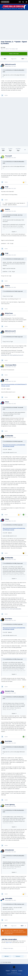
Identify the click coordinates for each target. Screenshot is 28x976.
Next (23, 58)
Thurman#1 (20, 407)
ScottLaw (19, 904)
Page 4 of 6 (14, 58)
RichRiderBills (20, 70)
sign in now (8, 942)
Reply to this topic (14, 53)
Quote (6, 95)
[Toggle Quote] (3, 70)
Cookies (20, 970)
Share (7, 956)
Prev (5, 58)
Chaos (18, 563)
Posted (10, 66)
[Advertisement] (14, 25)
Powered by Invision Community (14, 973)
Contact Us (14, 970)
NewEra (19, 259)
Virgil (3, 47)
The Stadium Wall (13, 48)
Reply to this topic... (8, 948)
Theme (8, 970)
